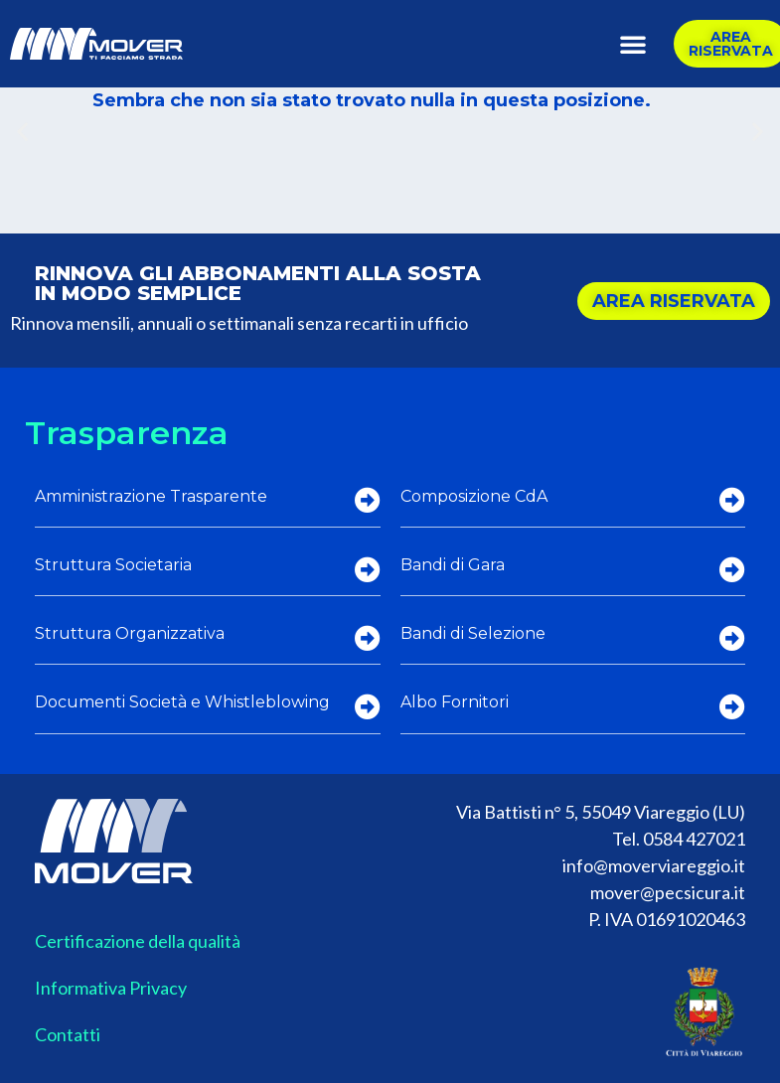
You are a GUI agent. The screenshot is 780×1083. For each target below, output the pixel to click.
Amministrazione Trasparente (151, 496)
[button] (633, 44)
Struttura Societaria (113, 564)
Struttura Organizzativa (130, 633)
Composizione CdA (473, 496)
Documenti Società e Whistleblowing (182, 702)
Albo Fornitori (454, 702)
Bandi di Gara (452, 564)
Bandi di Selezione (473, 633)
